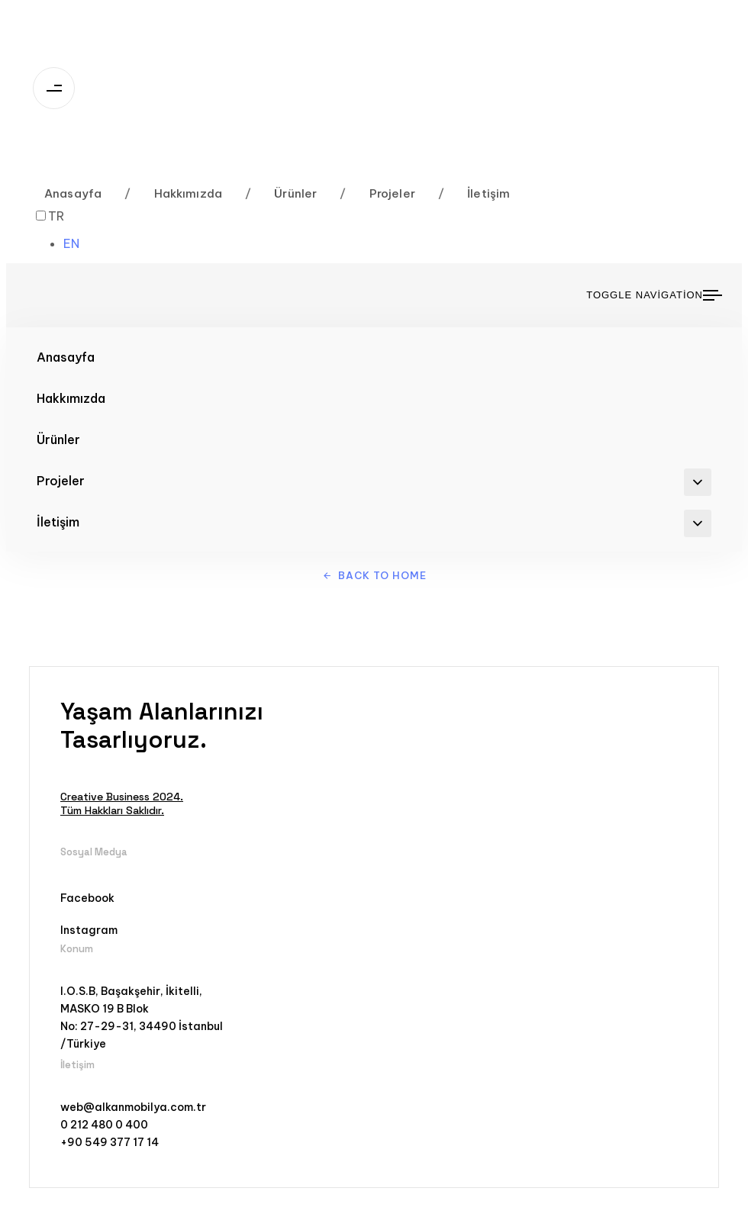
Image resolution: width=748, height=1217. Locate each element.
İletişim (474, 193)
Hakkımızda (173, 193)
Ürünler (281, 193)
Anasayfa (73, 193)
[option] (80, 243)
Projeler (377, 193)
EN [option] (71, 243)
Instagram (89, 930)
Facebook (87, 898)
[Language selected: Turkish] (65, 229)
